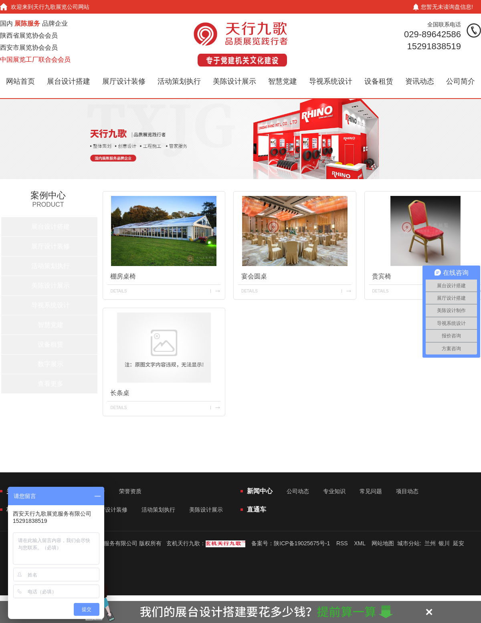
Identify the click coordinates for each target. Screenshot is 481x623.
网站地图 (383, 543)
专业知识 (334, 491)
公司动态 (298, 491)
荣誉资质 (130, 491)
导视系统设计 (330, 81)
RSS (342, 543)
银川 (444, 543)
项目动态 (407, 491)
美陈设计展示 (234, 81)
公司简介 (460, 81)
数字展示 (50, 364)
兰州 (430, 543)
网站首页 (20, 81)
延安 (458, 543)
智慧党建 (282, 81)
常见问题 (371, 491)
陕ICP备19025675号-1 (302, 543)
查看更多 (50, 383)
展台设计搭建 (68, 81)
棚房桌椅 (123, 276)
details (118, 291)
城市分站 (408, 543)
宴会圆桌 (254, 276)
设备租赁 (378, 81)
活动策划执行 (179, 81)
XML (359, 543)
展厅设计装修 (124, 81)
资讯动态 (419, 81)
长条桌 (119, 392)
